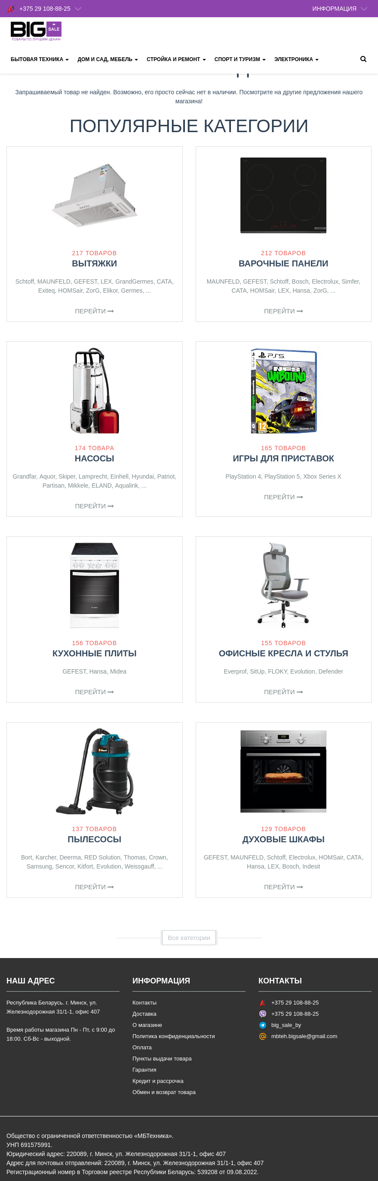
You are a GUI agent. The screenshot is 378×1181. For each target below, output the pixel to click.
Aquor (47, 476)
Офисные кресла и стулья (283, 653)
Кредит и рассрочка (158, 1081)
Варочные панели (284, 263)
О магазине (147, 1025)
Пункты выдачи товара (162, 1058)
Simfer (350, 281)
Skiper (66, 476)
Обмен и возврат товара (164, 1092)
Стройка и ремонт (176, 59)
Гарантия (144, 1070)
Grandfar (24, 476)
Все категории (189, 937)
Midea (118, 671)
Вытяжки (94, 263)
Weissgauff (139, 866)
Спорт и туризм (240, 59)
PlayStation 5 (282, 476)
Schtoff (24, 281)
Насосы (94, 458)
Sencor (64, 866)
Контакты (144, 1002)
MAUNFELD (54, 281)
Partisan (54, 485)
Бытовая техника (40, 59)
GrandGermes (134, 281)
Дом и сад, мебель (107, 59)
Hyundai (143, 476)
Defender (330, 671)
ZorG (93, 290)
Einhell (120, 476)
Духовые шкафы (284, 839)
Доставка (144, 1014)
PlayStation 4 (243, 476)
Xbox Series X (322, 476)
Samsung (39, 866)
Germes (132, 290)
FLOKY (277, 671)
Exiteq (46, 290)
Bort (26, 857)
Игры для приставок (283, 458)
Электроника (296, 59)
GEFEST (85, 281)
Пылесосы (94, 839)
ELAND (102, 485)
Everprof (235, 671)
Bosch (300, 281)
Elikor (110, 290)
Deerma (70, 857)
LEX (106, 281)
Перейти (94, 311)
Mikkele (78, 485)
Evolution (302, 671)
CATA (164, 281)
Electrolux (325, 281)
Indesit (311, 866)
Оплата (142, 1047)
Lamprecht (93, 476)
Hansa (301, 290)
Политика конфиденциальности (173, 1036)
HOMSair (70, 290)
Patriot (166, 476)
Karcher (45, 857)
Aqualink (126, 485)
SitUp (257, 671)
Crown (157, 857)
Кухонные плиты (94, 653)
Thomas (135, 857)
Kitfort (85, 866)
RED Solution (102, 857)
